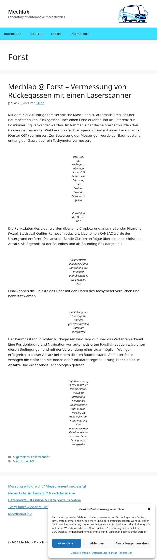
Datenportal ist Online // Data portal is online (44, 500)
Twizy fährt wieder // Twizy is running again (43, 507)
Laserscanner (40, 457)
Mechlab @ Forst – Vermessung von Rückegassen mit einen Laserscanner (69, 91)
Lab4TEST (36, 34)
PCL (31, 461)
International (80, 34)
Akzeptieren (66, 543)
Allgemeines (21, 457)
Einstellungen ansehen (132, 543)
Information (12, 34)
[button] (149, 509)
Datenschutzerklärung (104, 553)
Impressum (125, 553)
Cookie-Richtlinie (80, 553)
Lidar (24, 461)
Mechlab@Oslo (20, 513)
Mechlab (19, 11)
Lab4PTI (57, 34)
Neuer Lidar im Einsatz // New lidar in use (41, 493)
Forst (16, 461)
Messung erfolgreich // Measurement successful (47, 486)
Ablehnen (97, 543)
